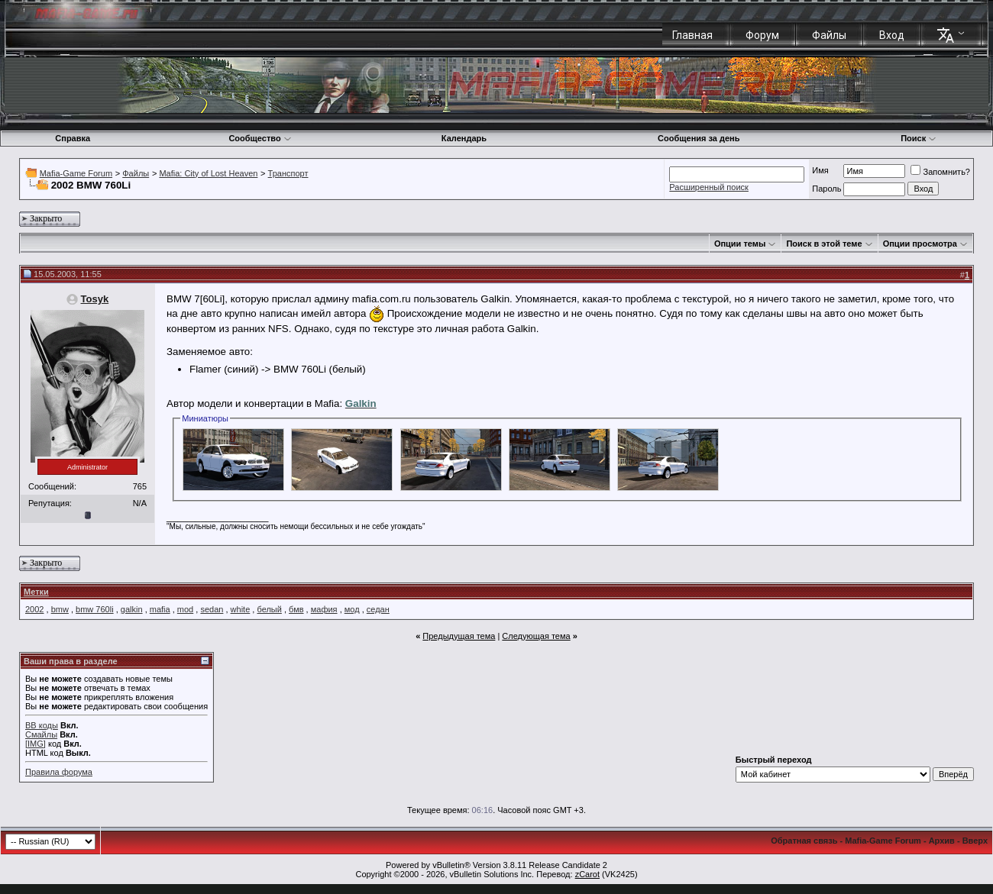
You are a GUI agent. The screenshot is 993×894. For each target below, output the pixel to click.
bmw (60, 609)
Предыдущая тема (458, 636)
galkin (132, 609)
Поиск (918, 138)
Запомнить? (940, 171)
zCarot (587, 874)
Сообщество (259, 138)
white (241, 609)
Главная (692, 35)
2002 (34, 609)
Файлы (829, 35)
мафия (324, 609)
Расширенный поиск (709, 187)
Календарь (464, 138)
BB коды (41, 725)
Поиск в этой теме (824, 243)
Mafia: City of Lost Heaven (208, 173)
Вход (891, 35)
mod (185, 609)
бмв (296, 609)
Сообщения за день (698, 138)
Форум (762, 35)
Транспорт (288, 173)
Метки (36, 591)
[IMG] (35, 743)
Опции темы (739, 243)
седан (378, 609)
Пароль (826, 188)
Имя (820, 170)
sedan (211, 609)
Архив (942, 840)
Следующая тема (536, 636)
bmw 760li (95, 609)
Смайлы (41, 734)
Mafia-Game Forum (76, 173)
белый (269, 609)
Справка (72, 138)
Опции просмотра (920, 243)
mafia (160, 609)
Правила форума (58, 771)
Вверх (975, 840)
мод (352, 609)
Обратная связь (804, 840)
